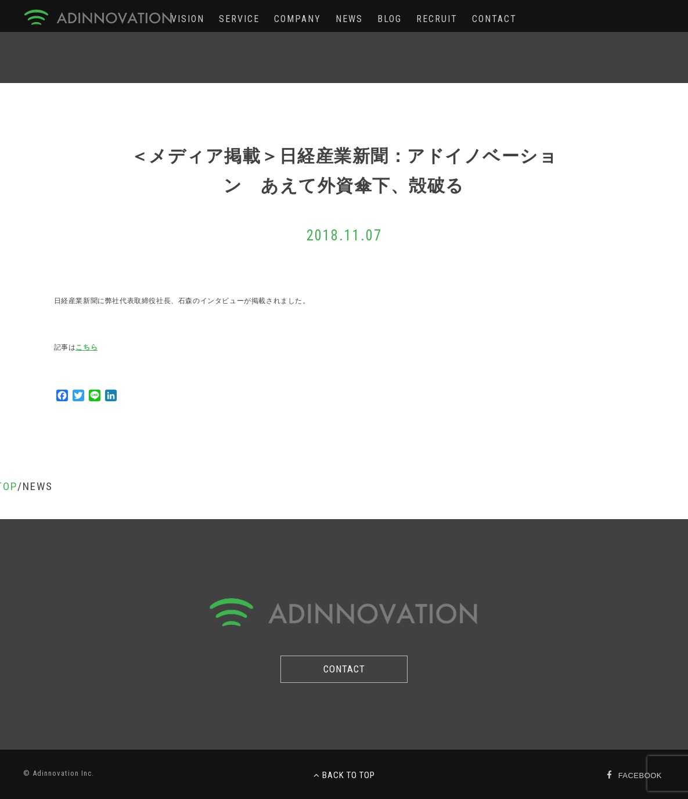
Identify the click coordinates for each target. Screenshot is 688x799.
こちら (86, 347)
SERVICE (239, 18)
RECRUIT (437, 18)
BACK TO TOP (344, 775)
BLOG (389, 18)
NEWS (349, 18)
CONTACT (494, 18)
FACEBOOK (640, 775)
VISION (187, 18)
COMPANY (297, 18)
